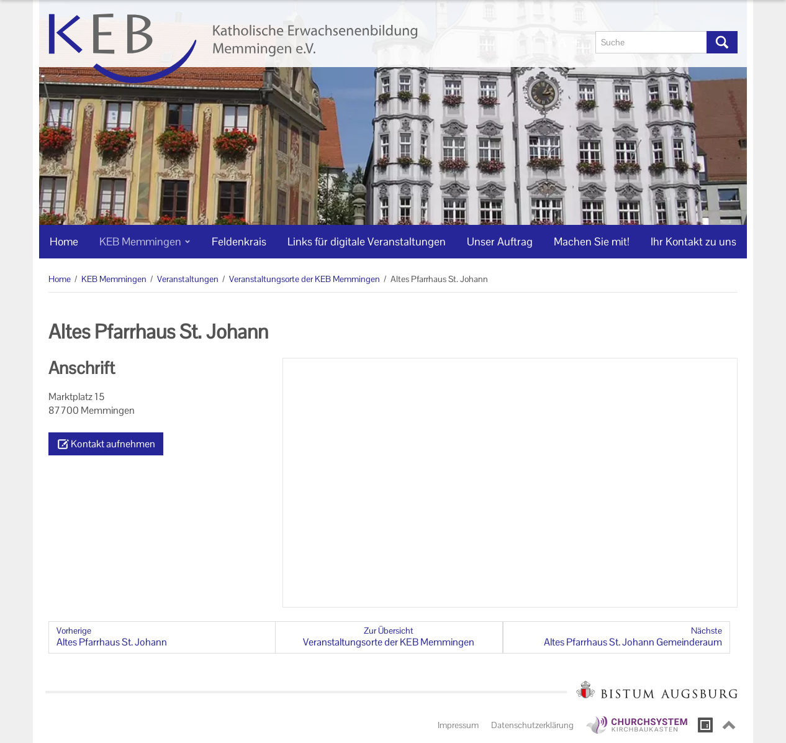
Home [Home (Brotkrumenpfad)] (59, 279)
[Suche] (651, 42)
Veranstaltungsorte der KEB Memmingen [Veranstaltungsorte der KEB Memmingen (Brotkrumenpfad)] (304, 279)
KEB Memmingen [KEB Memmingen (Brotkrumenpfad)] (114, 279)
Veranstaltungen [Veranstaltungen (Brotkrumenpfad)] (188, 279)
